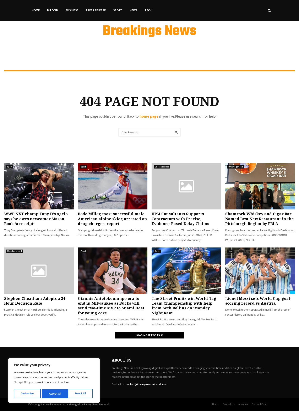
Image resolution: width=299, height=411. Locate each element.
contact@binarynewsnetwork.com (146, 384)
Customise (27, 393)
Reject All (55, 393)
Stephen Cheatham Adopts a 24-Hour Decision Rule (35, 301)
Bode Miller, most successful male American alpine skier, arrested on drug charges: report (112, 218)
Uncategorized (162, 167)
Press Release (96, 10)
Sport (117, 10)
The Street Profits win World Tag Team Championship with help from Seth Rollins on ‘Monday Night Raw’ (184, 305)
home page (149, 116)
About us (243, 404)
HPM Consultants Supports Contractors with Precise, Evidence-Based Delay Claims (180, 218)
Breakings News (149, 31)
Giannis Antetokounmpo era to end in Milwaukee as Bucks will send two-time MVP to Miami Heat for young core (111, 305)
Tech (148, 10)
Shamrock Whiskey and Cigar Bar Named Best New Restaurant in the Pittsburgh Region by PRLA (259, 218)
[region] (54, 381)
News (133, 10)
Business (72, 10)
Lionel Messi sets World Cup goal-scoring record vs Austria (258, 301)
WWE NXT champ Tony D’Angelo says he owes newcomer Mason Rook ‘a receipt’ (36, 218)
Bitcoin (52, 10)
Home (36, 10)
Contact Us (228, 404)
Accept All (81, 393)
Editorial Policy (260, 404)
